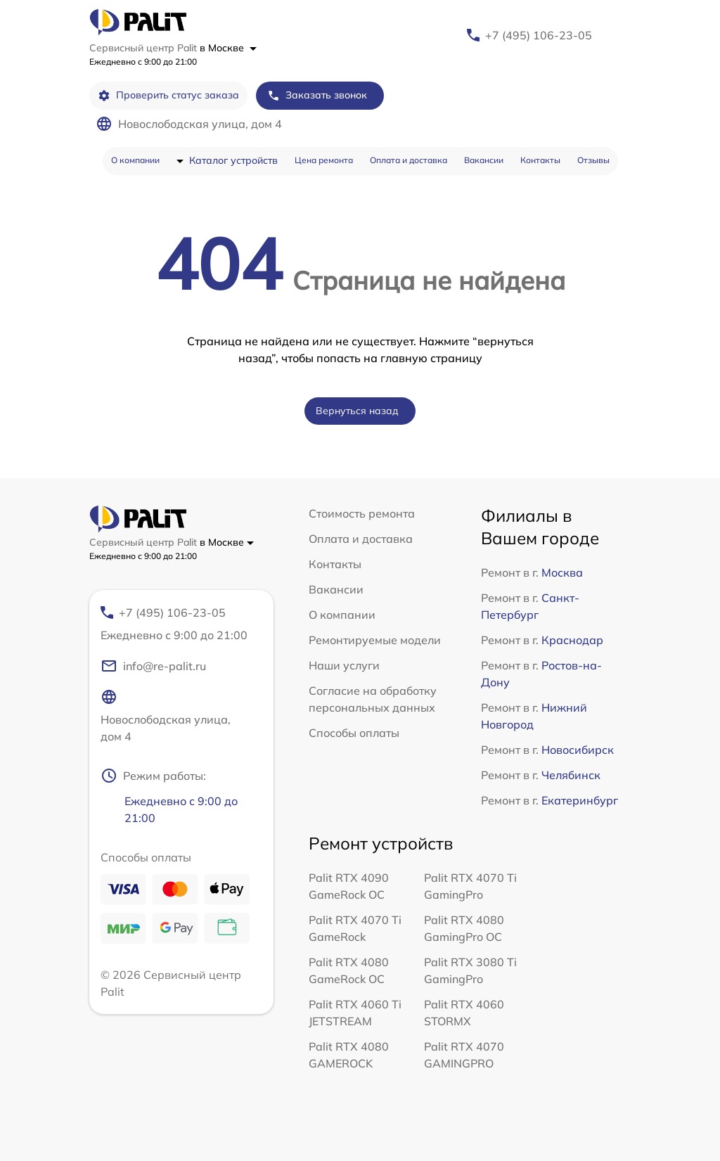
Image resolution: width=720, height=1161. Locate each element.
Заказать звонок (317, 95)
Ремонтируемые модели (375, 640)
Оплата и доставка (408, 160)
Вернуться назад (357, 410)
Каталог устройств (233, 160)
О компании (135, 160)
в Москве (228, 47)
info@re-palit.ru (153, 666)
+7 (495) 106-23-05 (538, 35)
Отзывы (593, 160)
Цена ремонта (324, 160)
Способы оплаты (354, 733)
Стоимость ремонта (362, 513)
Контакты (540, 160)
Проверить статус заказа (168, 95)
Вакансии (483, 160)
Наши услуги (344, 665)
